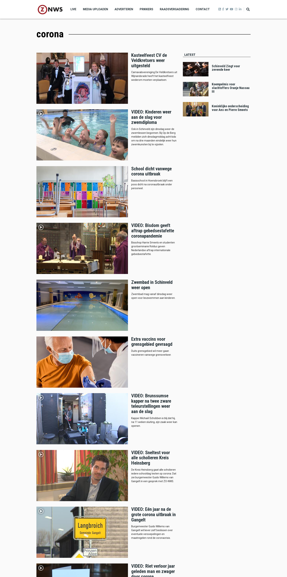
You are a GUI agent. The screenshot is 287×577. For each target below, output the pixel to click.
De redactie (43, 525)
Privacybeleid (45, 538)
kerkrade (225, 478)
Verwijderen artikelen (49, 529)
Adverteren (124, 9)
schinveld (230, 484)
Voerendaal (219, 490)
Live (73, 9)
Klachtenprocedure (48, 533)
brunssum (193, 478)
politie (236, 490)
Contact (203, 9)
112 (204, 490)
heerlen (209, 478)
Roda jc (191, 490)
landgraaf (213, 484)
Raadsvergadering (174, 9)
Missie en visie (46, 520)
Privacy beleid (243, 566)
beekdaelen (194, 484)
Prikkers (146, 9)
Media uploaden (95, 9)
